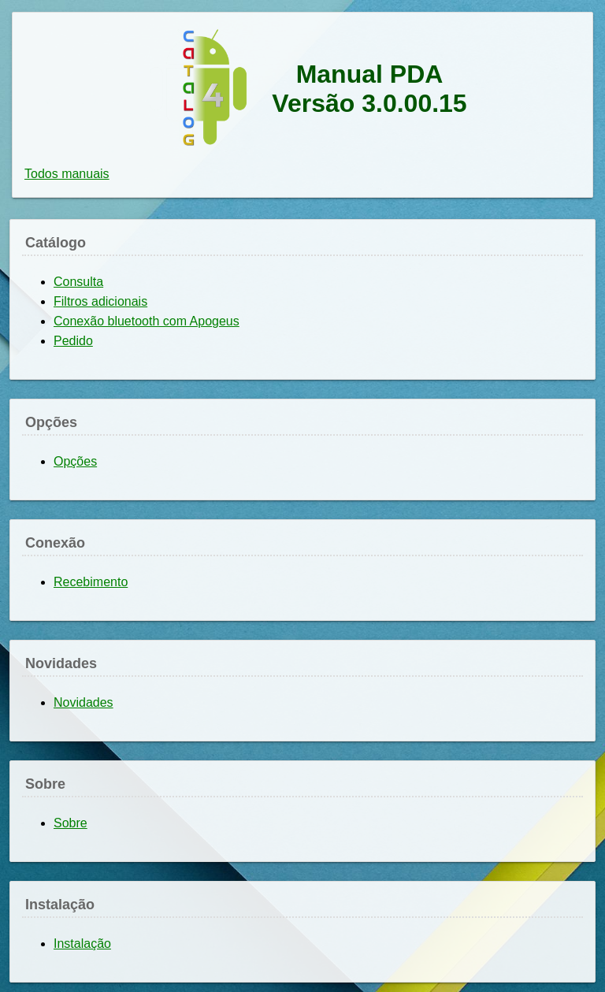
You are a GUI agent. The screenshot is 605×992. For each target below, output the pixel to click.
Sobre (70, 823)
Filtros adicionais (100, 301)
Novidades (83, 702)
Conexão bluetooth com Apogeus (146, 321)
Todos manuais (66, 173)
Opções (75, 461)
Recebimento (91, 582)
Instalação (82, 943)
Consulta (78, 281)
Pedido (73, 340)
